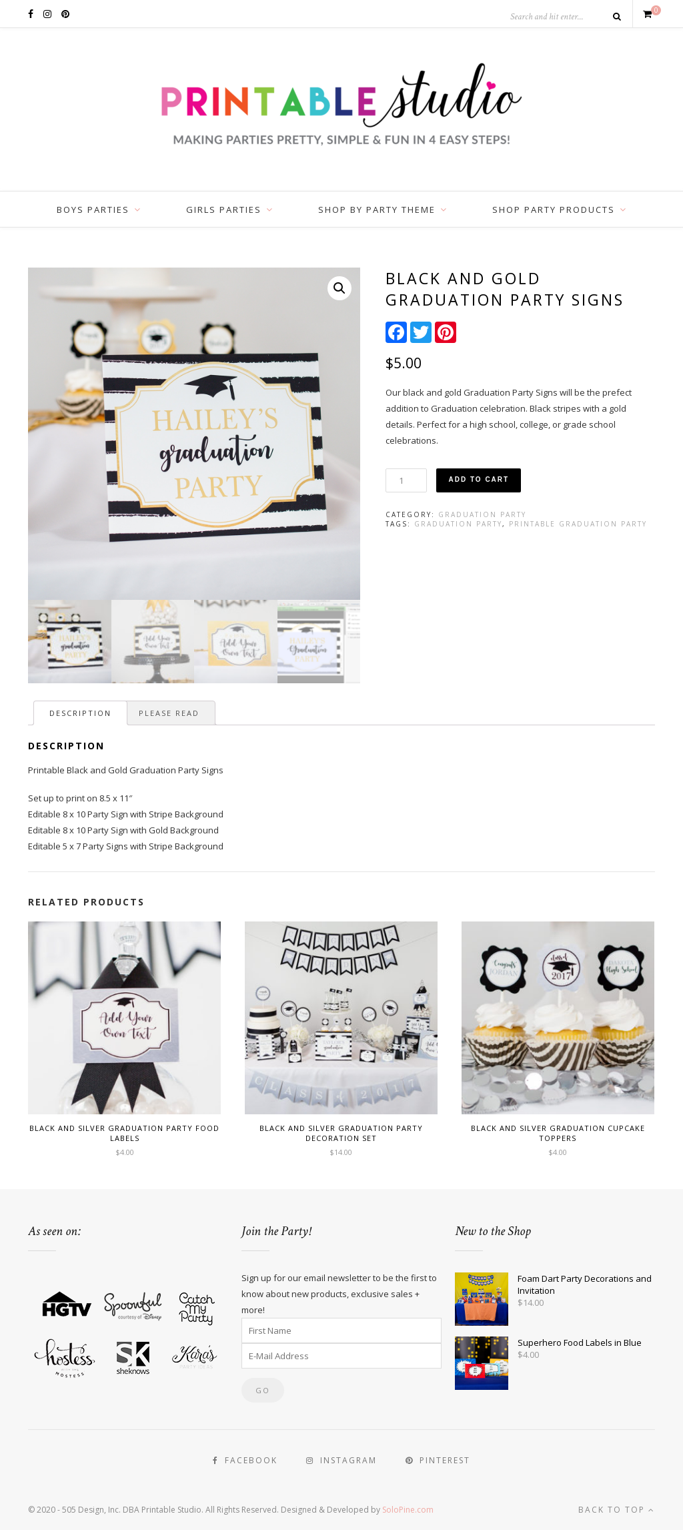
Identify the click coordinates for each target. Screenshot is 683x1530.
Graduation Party (482, 514)
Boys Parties (93, 210)
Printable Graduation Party (578, 523)
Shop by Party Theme (377, 210)
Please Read (169, 713)
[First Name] (341, 1330)
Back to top (616, 1509)
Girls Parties (223, 210)
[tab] (80, 713)
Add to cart (478, 479)
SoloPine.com (408, 1509)
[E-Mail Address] (341, 1356)
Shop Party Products (553, 210)
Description (80, 713)
